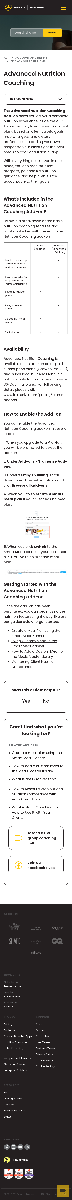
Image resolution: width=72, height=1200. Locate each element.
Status (8, 1116)
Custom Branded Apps (18, 1036)
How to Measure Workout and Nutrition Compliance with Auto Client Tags (37, 794)
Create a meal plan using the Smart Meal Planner (37, 755)
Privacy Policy (44, 1054)
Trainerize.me (12, 986)
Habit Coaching (13, 1048)
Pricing (8, 1024)
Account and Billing (31, 58)
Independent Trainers (17, 1058)
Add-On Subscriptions (28, 61)
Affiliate (8, 1006)
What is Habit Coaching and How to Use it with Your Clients (36, 812)
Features (9, 1030)
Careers (41, 1030)
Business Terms (45, 1048)
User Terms (43, 1042)
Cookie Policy (44, 1060)
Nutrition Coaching (15, 1042)
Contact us (42, 1036)
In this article (36, 99)
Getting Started (13, 1098)
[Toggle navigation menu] (63, 7)
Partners (9, 1104)
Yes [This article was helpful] (26, 701)
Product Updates (14, 1110)
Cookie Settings (45, 1066)
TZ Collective (12, 996)
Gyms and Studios (15, 1064)
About (39, 1024)
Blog (6, 1092)
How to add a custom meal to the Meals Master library (38, 768)
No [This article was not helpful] (46, 701)
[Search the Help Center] (27, 33)
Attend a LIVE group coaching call (35, 838)
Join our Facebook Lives (34, 865)
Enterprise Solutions (16, 1070)
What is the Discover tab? (34, 779)
